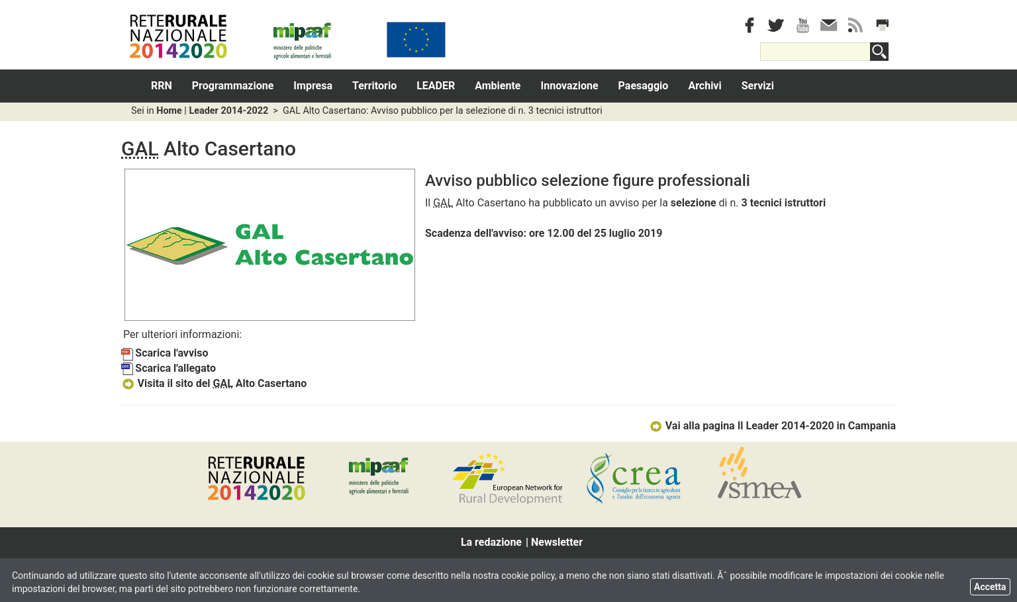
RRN (161, 85)
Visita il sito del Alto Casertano (214, 383)
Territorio (374, 85)
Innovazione (570, 85)
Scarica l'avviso (165, 353)
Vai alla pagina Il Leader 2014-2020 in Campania (772, 425)
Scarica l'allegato (168, 368)
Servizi (758, 85)
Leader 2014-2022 (228, 110)
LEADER (435, 85)
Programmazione (233, 85)
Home (169, 110)
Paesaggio (643, 85)
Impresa (312, 85)
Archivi (704, 85)
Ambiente (497, 85)
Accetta (990, 586)
